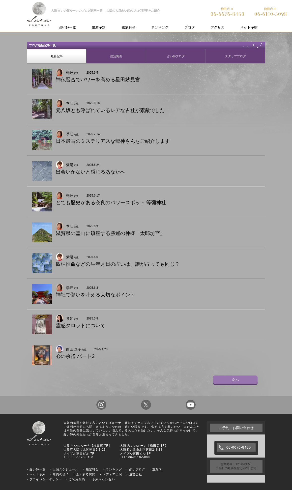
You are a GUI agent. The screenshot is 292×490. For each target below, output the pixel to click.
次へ (235, 380)
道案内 (157, 469)
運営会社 (135, 474)
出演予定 (99, 27)
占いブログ (137, 469)
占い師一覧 (67, 27)
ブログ (189, 27)
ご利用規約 (77, 479)
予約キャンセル (103, 479)
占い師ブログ (176, 56)
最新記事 (57, 56)
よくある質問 (85, 474)
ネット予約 (249, 27)
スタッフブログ (235, 56)
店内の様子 (61, 474)
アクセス (217, 27)
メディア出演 (112, 474)
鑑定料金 (128, 27)
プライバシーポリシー (45, 479)
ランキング (160, 27)
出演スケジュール (66, 469)
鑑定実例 (116, 56)
